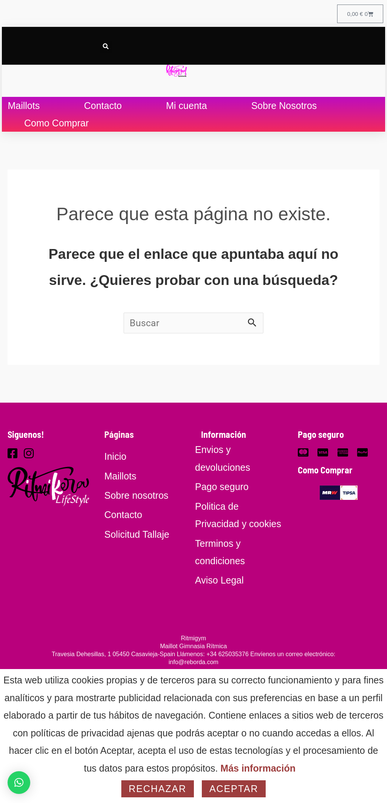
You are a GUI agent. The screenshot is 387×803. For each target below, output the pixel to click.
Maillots (24, 105)
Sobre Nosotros (284, 105)
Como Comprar (56, 123)
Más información (258, 768)
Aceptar (233, 788)
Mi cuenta (186, 105)
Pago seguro (321, 434)
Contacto (103, 105)
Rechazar (158, 788)
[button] (106, 47)
